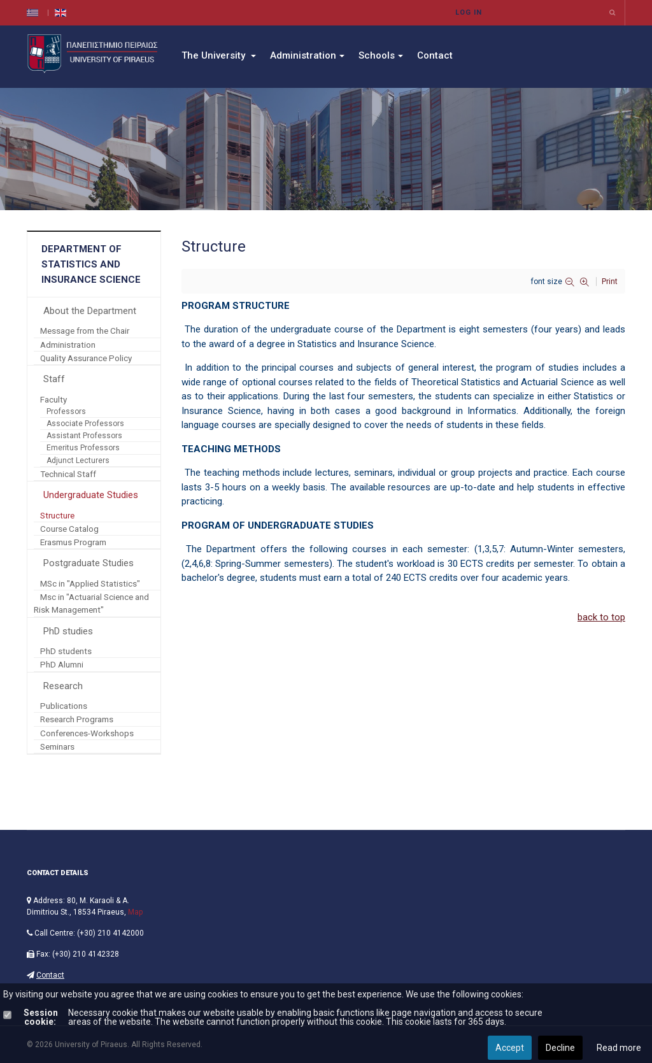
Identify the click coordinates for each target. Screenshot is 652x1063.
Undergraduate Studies (90, 495)
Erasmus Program (73, 542)
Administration (307, 55)
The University (218, 55)
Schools (380, 55)
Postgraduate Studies (88, 563)
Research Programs (76, 719)
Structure (57, 515)
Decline (560, 1048)
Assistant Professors (84, 435)
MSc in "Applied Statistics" (90, 583)
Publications (63, 706)
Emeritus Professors (83, 447)
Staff (54, 379)
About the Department (89, 311)
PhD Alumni (61, 664)
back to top (601, 617)
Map (135, 912)
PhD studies (68, 631)
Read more (619, 1048)
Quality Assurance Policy (86, 358)
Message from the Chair (84, 330)
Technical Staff (68, 474)
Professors (66, 411)
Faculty (53, 399)
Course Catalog (69, 529)
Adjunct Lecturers (78, 460)
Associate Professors (85, 423)
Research (63, 686)
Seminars (57, 746)
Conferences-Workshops (87, 733)
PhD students (66, 651)
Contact (435, 55)
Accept (509, 1048)
